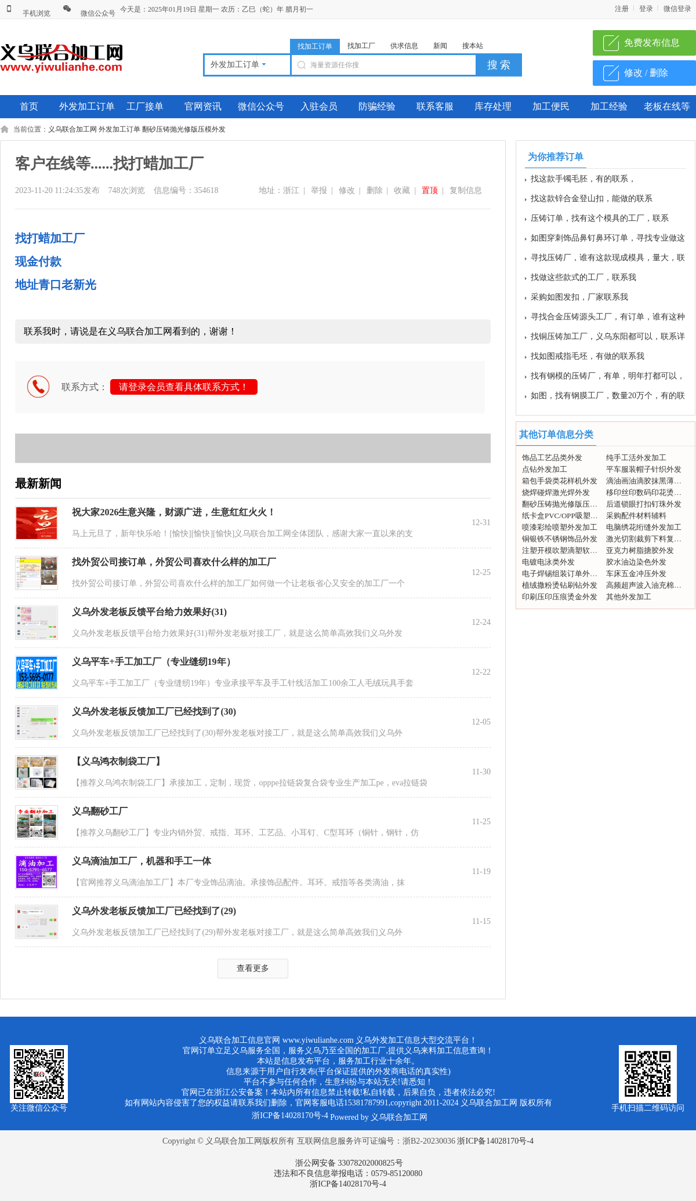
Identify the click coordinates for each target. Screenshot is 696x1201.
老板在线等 (667, 106)
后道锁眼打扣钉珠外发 (644, 504)
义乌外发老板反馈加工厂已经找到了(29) (154, 911)
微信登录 (677, 9)
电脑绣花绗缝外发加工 (644, 527)
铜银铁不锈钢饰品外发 (559, 538)
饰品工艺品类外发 (552, 457)
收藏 (402, 190)
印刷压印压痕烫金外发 (559, 596)
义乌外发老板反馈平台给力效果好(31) (149, 612)
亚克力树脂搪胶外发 (640, 550)
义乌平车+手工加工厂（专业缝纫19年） (153, 662)
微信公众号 (89, 13)
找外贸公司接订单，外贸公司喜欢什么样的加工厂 (174, 562)
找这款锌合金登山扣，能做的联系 (591, 200)
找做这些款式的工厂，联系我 (583, 279)
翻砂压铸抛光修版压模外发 (184, 129)
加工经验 (609, 106)
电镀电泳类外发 (548, 562)
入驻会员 (319, 106)
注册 (622, 9)
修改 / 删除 (646, 73)
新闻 (440, 46)
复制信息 (465, 190)
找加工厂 (361, 46)
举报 (319, 190)
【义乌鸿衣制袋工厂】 (118, 761)
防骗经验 (377, 106)
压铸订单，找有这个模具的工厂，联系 (600, 220)
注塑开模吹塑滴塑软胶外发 (567, 550)
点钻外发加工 (544, 469)
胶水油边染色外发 (636, 562)
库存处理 (493, 106)
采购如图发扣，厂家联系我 (579, 299)
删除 (375, 190)
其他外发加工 (628, 596)
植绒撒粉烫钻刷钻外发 (559, 585)
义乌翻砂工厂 (100, 811)
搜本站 (472, 46)
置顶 (430, 190)
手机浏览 (27, 13)
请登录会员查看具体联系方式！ (184, 387)
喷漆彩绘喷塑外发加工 (559, 527)
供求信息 (404, 46)
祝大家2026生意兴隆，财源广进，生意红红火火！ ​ (175, 512)
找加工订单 (315, 46)
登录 (646, 9)
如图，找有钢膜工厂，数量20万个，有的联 (608, 398)
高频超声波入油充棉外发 (647, 585)
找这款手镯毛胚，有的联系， (583, 181)
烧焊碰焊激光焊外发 (556, 492)
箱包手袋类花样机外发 (559, 480)
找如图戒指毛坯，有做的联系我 (587, 358)
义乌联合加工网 (72, 129)
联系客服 (435, 106)
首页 (29, 106)
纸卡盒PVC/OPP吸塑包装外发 (571, 515)
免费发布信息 (652, 43)
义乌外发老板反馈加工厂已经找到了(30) (154, 711)
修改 (347, 190)
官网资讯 (203, 106)
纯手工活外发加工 (636, 457)
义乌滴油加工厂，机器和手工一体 (141, 861)
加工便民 (551, 106)
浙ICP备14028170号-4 (495, 1141)
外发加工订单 (87, 106)
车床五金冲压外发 (636, 573)
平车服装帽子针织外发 (644, 469)
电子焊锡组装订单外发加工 (567, 573)
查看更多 (253, 968)
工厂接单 (145, 106)
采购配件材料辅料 (636, 515)
